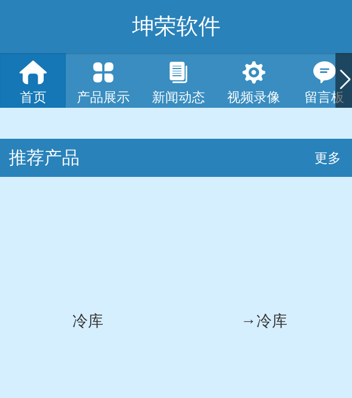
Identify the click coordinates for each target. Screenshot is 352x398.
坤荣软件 (176, 26)
